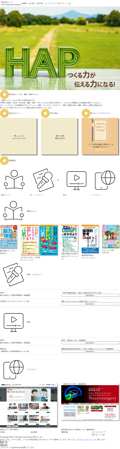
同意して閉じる (3, 443)
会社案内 (31, 3)
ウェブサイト (105, 181)
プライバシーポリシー (84, 439)
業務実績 (40, 3)
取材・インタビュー (44, 181)
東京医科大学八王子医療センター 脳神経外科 (78, 429)
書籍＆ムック (14, 181)
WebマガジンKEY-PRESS (9, 429)
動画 (76, 181)
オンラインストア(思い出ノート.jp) (58, 3)
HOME (24, 3)
